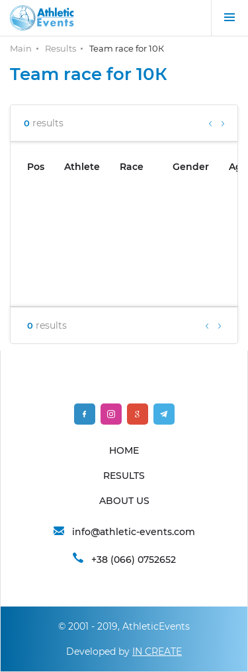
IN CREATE (157, 651)
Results (60, 48)
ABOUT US (124, 500)
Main (21, 48)
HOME (124, 450)
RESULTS (124, 475)
